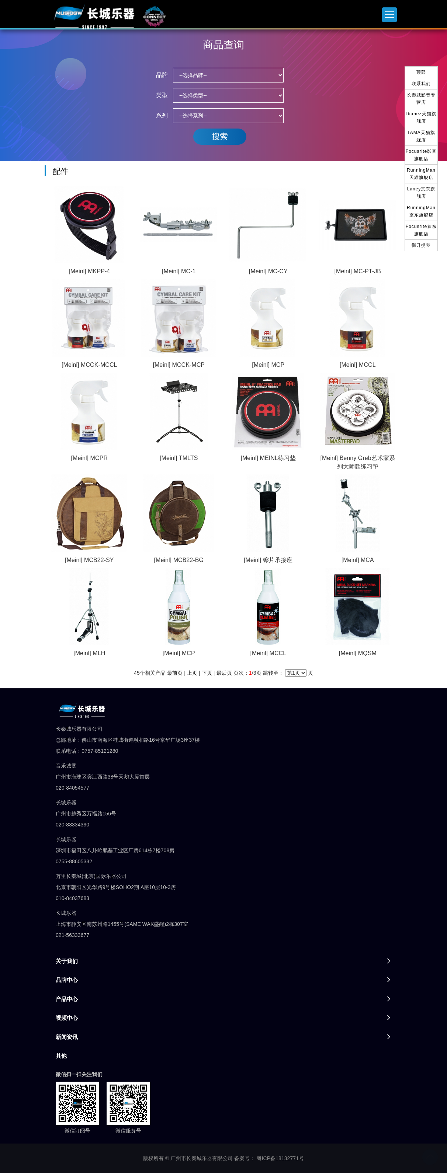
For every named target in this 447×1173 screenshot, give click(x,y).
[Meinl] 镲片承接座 (268, 560)
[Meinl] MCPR (89, 458)
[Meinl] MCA (358, 560)
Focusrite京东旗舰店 (421, 230)
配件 (60, 171)
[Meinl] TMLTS (179, 458)
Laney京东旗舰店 (421, 192)
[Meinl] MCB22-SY (89, 560)
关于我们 (67, 961)
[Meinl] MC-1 (179, 271)
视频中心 (67, 1018)
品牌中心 (67, 980)
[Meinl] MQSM (358, 653)
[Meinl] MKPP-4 (89, 271)
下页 (207, 673)
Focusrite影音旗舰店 (421, 155)
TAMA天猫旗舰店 (421, 136)
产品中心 (67, 999)
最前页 (175, 673)
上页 (192, 673)
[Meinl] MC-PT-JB (358, 271)
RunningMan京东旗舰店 (421, 211)
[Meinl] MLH (89, 653)
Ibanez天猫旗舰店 (421, 117)
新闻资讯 (67, 1037)
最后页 (224, 673)
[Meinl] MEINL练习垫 (268, 458)
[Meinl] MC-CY (268, 271)
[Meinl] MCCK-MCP (179, 365)
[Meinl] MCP (268, 365)
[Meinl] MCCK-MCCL (89, 365)
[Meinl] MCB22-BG (179, 560)
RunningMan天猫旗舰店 (421, 174)
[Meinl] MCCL (358, 365)
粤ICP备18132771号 (280, 1158)
